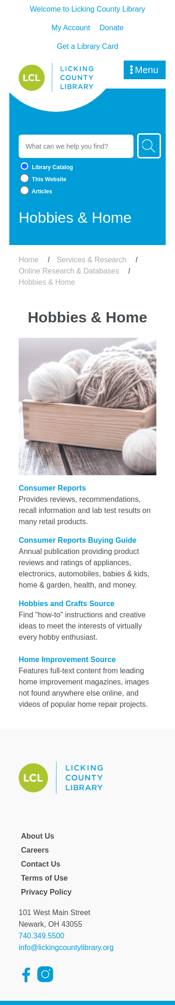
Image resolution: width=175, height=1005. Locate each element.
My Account (70, 28)
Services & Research (91, 260)
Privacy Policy (46, 892)
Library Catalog (46, 167)
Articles (35, 191)
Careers (35, 850)
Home (29, 260)
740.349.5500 (41, 936)
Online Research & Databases (69, 271)
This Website (42, 179)
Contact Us (40, 864)
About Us (37, 836)
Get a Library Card (88, 46)
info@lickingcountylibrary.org (66, 947)
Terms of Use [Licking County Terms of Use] (44, 878)
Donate (111, 28)
